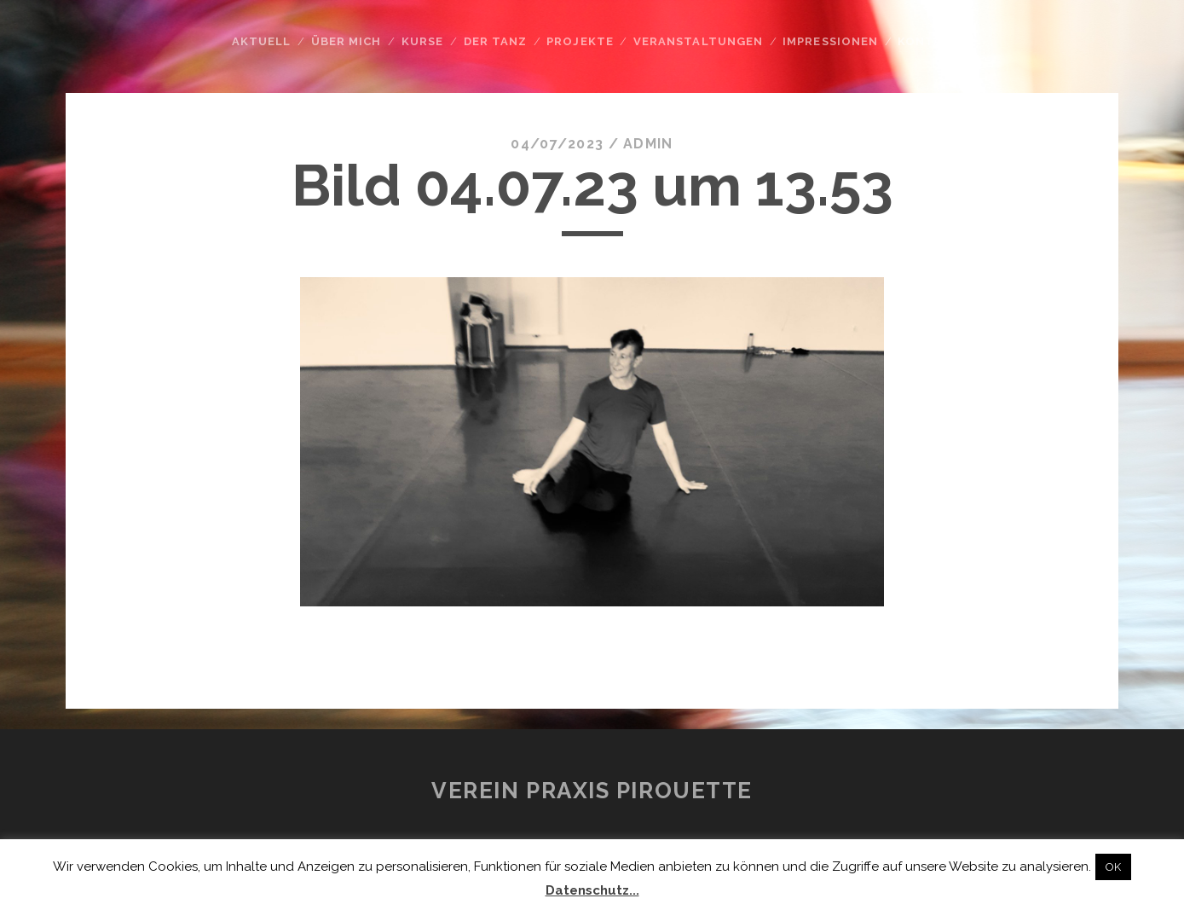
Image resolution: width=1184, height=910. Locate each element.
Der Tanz (495, 41)
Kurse (422, 41)
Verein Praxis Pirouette (592, 790)
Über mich (346, 41)
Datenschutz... (592, 890)
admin (648, 144)
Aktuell (261, 41)
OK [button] (1113, 867)
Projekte (579, 41)
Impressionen (830, 41)
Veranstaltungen (698, 41)
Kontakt (929, 41)
